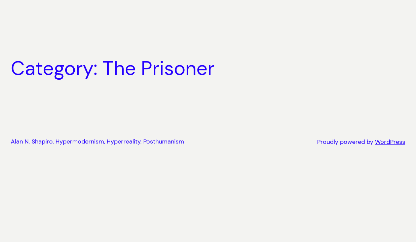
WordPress (390, 142)
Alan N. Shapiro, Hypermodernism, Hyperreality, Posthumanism (97, 141)
